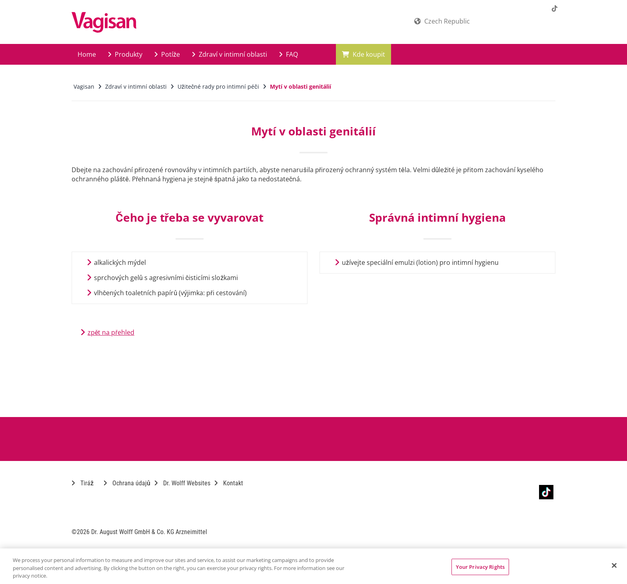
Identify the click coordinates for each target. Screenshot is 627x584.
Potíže (167, 54)
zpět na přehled (111, 332)
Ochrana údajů (127, 483)
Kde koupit (363, 54)
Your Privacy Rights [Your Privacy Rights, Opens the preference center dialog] (480, 566)
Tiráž (83, 483)
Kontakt (228, 483)
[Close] (614, 565)
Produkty (125, 54)
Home (87, 54)
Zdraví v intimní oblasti (229, 54)
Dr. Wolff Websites (182, 483)
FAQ (288, 54)
